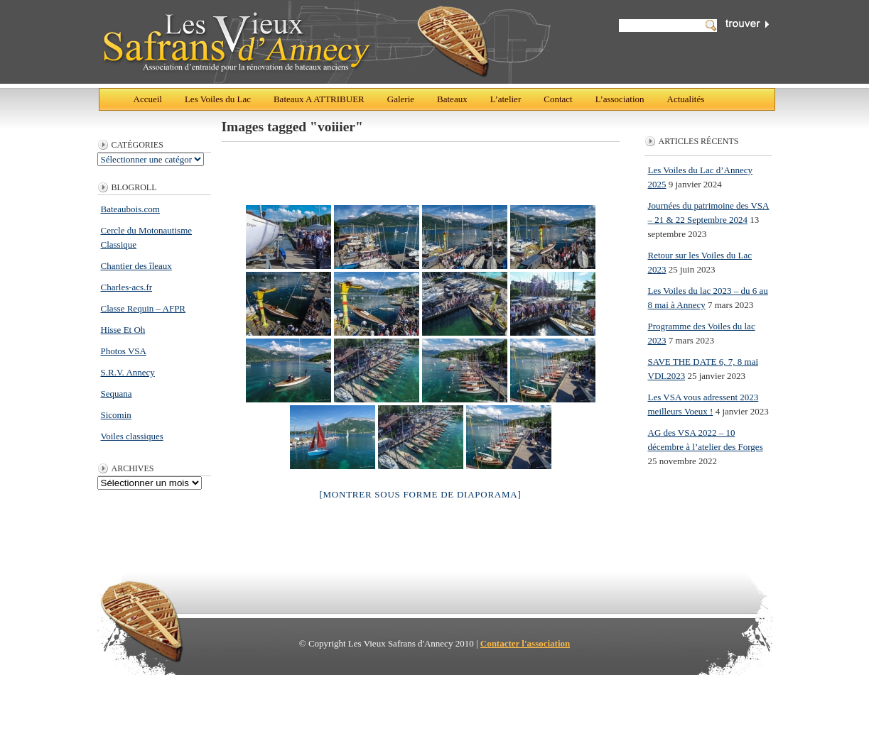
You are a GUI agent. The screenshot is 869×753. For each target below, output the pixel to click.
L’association (619, 99)
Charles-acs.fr (127, 287)
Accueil (148, 99)
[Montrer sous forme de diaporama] (420, 494)
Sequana (116, 393)
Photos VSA (123, 351)
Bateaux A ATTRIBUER (319, 99)
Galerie (400, 99)
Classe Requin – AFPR (143, 308)
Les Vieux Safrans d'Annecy (325, 42)
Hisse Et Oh (123, 329)
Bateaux (452, 99)
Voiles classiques (132, 436)
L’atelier (506, 99)
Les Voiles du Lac (218, 99)
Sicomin (116, 415)
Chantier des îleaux (136, 265)
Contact (558, 99)
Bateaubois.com (130, 209)
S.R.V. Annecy (128, 372)
